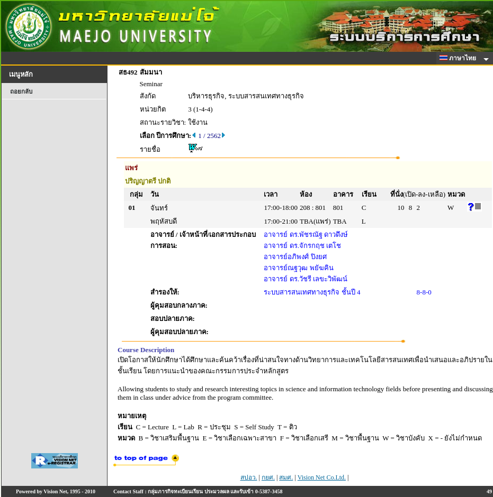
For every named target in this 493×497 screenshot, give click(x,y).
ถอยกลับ (21, 91)
